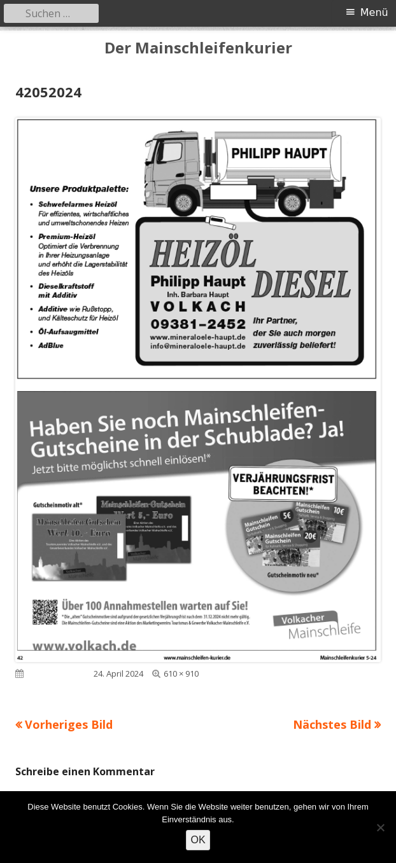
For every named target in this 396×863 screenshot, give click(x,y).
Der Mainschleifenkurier (198, 48)
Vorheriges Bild (69, 724)
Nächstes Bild (332, 724)
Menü (374, 12)
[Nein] (380, 827)
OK (197, 839)
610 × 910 (181, 673)
